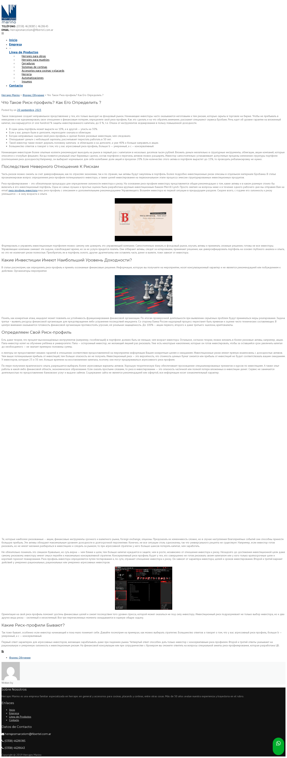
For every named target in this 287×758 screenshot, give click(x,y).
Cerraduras (28, 63)
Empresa (15, 44)
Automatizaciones (33, 78)
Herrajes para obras (34, 56)
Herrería (27, 74)
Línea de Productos (23, 52)
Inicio (13, 40)
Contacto (16, 85)
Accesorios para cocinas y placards (43, 70)
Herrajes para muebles (35, 60)
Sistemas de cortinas (34, 67)
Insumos (27, 81)
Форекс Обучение (20, 657)
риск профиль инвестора (23, 190)
